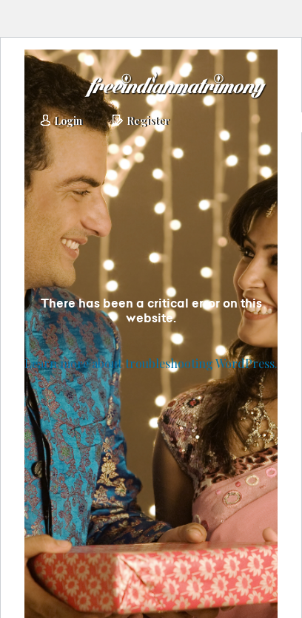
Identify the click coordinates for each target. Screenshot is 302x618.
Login (60, 121)
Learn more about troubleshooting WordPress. (151, 363)
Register (141, 121)
